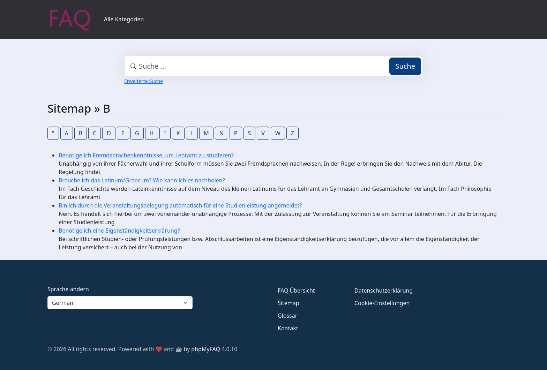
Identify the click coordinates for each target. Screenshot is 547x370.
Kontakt (288, 328)
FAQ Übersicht (296, 290)
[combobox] (273, 66)
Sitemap (288, 303)
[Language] (120, 302)
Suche (405, 66)
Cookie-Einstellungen (382, 303)
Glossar (287, 315)
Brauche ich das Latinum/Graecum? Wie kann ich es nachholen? (142, 180)
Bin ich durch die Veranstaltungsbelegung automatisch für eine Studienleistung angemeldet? (180, 205)
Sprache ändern (68, 289)
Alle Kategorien (124, 19)
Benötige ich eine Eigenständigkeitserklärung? (119, 230)
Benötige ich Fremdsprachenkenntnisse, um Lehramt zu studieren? (146, 155)
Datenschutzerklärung (383, 290)
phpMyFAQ (205, 349)
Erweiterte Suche (143, 81)
